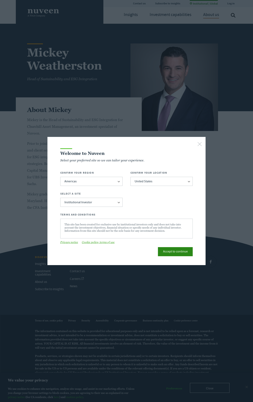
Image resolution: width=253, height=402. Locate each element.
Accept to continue (175, 251)
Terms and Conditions (77, 215)
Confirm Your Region (77, 173)
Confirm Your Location (148, 173)
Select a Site (70, 194)
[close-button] (200, 144)
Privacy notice (69, 242)
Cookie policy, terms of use (98, 242)
